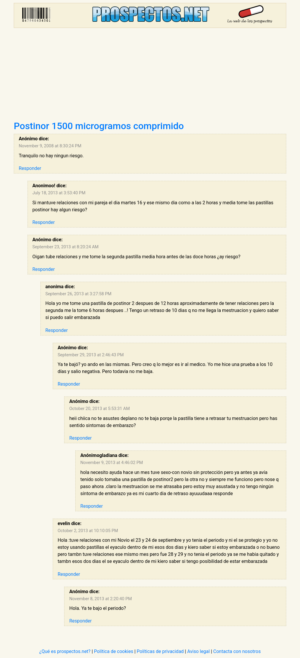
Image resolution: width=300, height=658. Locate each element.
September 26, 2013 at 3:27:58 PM (78, 293)
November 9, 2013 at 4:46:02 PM (111, 462)
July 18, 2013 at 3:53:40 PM (59, 192)
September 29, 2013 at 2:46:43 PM (91, 354)
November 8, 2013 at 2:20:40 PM (100, 598)
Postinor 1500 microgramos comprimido (99, 125)
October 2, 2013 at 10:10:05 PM (88, 530)
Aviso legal (198, 651)
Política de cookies (113, 651)
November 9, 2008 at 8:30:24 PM (50, 146)
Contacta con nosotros (237, 651)
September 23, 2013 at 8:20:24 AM (66, 246)
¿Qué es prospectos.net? (65, 651)
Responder (30, 168)
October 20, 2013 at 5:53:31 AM (99, 408)
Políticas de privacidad (160, 651)
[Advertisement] (150, 76)
